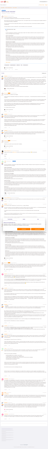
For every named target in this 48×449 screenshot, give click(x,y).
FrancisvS (5, 273)
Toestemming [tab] (10, 219)
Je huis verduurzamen (8, 7)
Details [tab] (24, 219)
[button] (41, 5)
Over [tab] (38, 219)
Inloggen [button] (46, 4)
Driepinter (6, 76)
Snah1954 (5, 288)
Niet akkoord (24, 229)
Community (2, 7)
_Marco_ (5, 348)
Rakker (5, 392)
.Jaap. (5, 161)
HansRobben (6, 378)
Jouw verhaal (15, 7)
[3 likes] (9, 193)
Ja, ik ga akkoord (38, 229)
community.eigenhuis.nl (43, 2)
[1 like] (8, 67)
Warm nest (6, 16)
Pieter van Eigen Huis (7, 150)
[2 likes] (9, 88)
